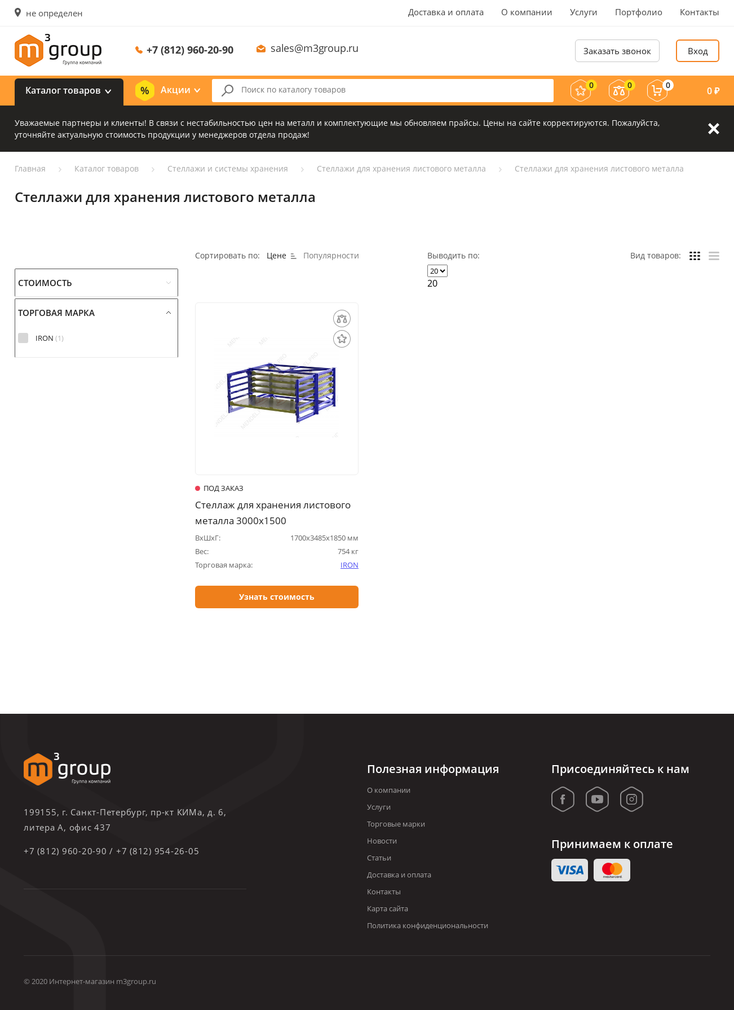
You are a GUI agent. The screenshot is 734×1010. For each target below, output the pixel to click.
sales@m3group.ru (315, 48)
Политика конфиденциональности (427, 925)
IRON (350, 565)
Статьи (379, 858)
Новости (382, 841)
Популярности (331, 255)
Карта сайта (387, 908)
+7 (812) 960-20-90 (190, 49)
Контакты (699, 11)
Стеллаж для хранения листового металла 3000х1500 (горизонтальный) (273, 513)
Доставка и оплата (446, 11)
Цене (282, 255)
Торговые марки (396, 824)
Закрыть (713, 128)
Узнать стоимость (277, 597)
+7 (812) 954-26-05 (158, 851)
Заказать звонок (617, 50)
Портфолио (638, 11)
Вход (698, 50)
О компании (526, 11)
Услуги (584, 11)
